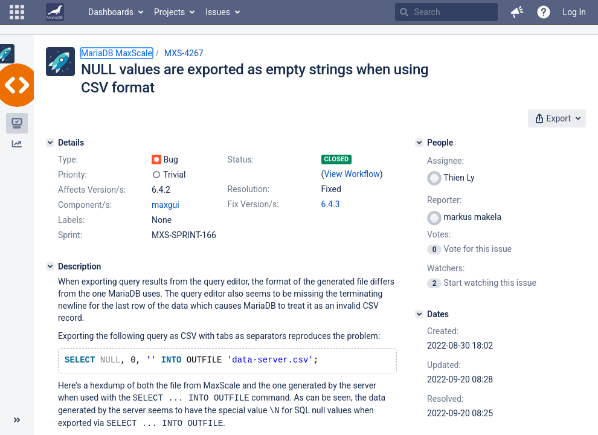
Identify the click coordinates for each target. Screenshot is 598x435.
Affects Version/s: (92, 190)
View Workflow (352, 174)
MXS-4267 (184, 53)
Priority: (72, 174)
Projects (169, 12)
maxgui (165, 205)
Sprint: (70, 235)
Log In (574, 12)
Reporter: (444, 200)
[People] (419, 142)
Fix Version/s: (253, 204)
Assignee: (445, 161)
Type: (68, 159)
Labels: (71, 220)
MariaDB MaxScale (116, 53)
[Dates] (419, 314)
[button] (17, 12)
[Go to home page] (55, 12)
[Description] (50, 266)
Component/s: (85, 205)
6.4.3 (330, 204)
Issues (217, 12)
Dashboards (110, 12)
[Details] (50, 142)
